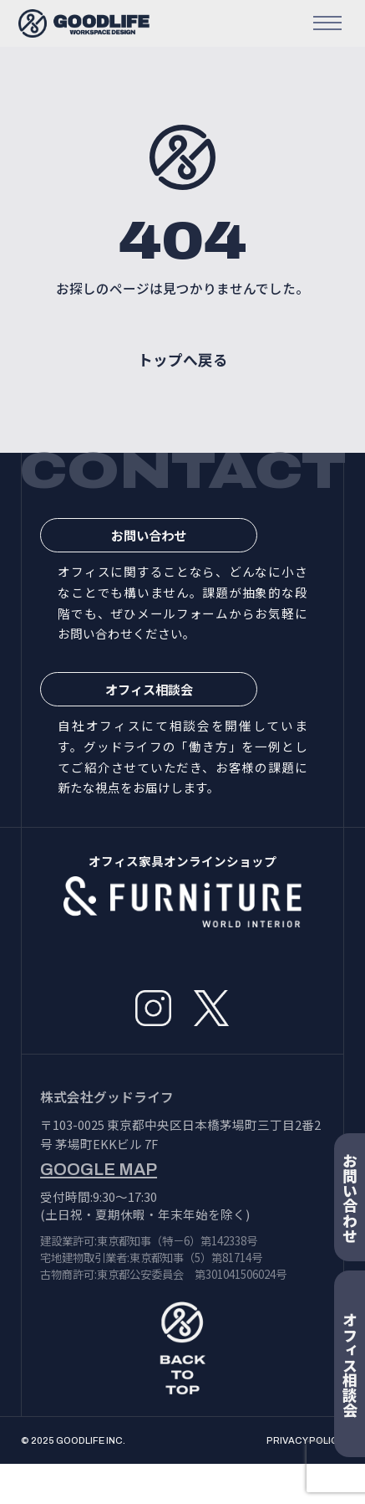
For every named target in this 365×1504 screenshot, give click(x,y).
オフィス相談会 (183, 724)
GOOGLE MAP (98, 1210)
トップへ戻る (183, 378)
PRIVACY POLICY (305, 1481)
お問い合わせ (183, 559)
